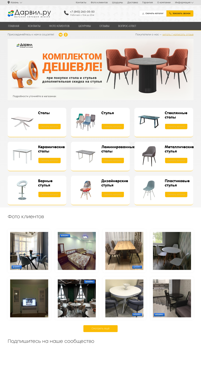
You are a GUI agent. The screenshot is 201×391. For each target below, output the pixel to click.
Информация (182, 2)
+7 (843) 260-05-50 (82, 11)
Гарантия (147, 2)
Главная (13, 25)
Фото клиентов (99, 2)
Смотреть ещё (100, 328)
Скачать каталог (50, 126)
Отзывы (101, 25)
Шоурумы (117, 2)
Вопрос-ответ (123, 25)
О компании (164, 2)
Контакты (81, 2)
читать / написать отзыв (177, 33)
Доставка (132, 2)
